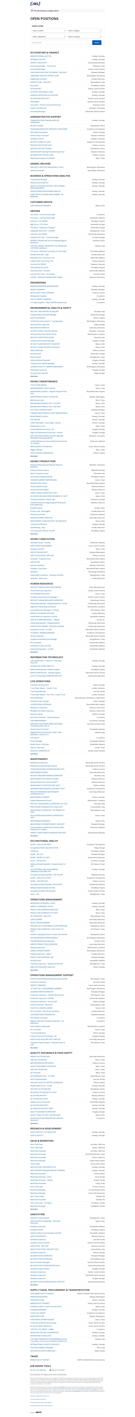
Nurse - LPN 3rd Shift (38, 861)
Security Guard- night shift (39, 324)
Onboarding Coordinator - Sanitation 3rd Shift (46, 575)
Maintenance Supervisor (39, 763)
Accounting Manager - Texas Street (43, 66)
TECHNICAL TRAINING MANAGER (42, 633)
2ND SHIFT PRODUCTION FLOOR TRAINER (45, 587)
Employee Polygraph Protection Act (39, 1396)
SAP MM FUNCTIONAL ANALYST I (42, 666)
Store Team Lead (36, 1144)
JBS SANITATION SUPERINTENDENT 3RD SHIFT (47, 1282)
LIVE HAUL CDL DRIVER (38, 234)
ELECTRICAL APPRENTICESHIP (41, 410)
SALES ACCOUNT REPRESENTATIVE (43, 1167)
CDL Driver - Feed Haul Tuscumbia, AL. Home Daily (48, 251)
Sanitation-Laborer (37, 139)
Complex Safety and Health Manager (43, 315)
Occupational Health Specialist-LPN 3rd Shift (46, 884)
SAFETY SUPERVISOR (37, 318)
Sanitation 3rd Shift (37, 549)
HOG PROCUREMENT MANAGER (41, 1348)
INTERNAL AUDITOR (37, 59)
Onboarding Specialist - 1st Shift (41, 649)
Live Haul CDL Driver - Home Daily (42, 274)
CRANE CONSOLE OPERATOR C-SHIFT (43, 493)
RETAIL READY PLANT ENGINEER (42, 293)
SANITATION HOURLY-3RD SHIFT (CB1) (44, 1249)
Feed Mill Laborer (36, 508)
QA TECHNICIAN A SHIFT (39, 1099)
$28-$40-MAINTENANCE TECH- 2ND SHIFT (45, 407)
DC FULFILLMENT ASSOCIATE (41, 1326)
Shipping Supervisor (37, 947)
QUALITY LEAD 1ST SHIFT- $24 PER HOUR (45, 1115)
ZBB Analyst (34, 102)
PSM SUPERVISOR (36, 350)
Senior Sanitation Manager (40, 1262)
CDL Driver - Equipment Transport (42, 228)
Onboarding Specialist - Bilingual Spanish (45, 623)
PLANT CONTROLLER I (38, 108)
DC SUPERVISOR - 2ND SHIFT (40, 916)
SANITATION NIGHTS (38, 1236)
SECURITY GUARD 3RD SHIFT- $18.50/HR (44, 344)
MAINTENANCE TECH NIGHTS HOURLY (44, 779)
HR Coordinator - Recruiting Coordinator (44, 1011)
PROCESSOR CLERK (37, 1300)
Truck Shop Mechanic (38, 691)
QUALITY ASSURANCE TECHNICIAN (43, 1066)
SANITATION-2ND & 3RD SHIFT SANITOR (45, 1039)
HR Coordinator (36, 643)
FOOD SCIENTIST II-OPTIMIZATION (43, 1132)
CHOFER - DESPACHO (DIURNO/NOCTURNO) (46, 277)
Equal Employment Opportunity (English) (41, 1402)
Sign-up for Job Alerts (57, 1370)
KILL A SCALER (35, 1030)
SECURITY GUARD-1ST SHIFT (40, 142)
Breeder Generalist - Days (39, 255)
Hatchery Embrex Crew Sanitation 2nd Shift (45, 1233)
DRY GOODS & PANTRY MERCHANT (43, 1351)
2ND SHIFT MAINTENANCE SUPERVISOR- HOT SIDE (48, 804)
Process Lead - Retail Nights (40, 511)
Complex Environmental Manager (42, 341)
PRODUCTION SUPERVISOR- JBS (41, 957)
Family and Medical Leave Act (38, 1399)
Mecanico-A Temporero (38, 708)
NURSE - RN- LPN (36, 854)
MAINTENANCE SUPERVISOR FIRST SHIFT (45, 785)
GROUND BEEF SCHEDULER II (40, 1336)
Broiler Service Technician (39, 135)
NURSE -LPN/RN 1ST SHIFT (40, 857)
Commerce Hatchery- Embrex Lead (42, 499)
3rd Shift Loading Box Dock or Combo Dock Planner (48, 934)
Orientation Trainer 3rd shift (40, 646)
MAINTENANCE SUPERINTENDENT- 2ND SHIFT (47, 824)
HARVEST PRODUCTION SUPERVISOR (43, 944)
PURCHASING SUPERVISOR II (40, 206)
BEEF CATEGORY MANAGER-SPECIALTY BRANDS (47, 1170)
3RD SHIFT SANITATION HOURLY (42, 337)
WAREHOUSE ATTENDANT (40, 1303)
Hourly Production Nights (39, 490)
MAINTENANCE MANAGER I (40, 821)
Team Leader (35, 1164)
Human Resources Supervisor (41, 591)
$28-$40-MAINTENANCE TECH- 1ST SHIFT (45, 403)
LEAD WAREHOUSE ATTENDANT (42, 1294)
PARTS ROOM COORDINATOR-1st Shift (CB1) (46, 807)
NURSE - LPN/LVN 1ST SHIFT (40, 878)
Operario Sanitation (37, 565)
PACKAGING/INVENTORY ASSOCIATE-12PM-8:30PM (48, 129)
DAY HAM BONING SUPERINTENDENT (44, 938)
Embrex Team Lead (37, 748)
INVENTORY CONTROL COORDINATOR (44, 1332)
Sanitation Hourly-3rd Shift (40, 1243)
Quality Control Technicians (40, 1102)
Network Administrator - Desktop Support (45, 673)
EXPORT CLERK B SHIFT (38, 63)
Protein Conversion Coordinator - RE (43, 1036)
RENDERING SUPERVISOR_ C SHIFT (42, 903)
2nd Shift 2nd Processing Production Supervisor (47, 152)
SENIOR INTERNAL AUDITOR (40, 56)
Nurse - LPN (34, 894)
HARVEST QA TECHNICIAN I (40, 1056)
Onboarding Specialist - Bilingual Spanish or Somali (48, 603)
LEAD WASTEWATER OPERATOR (41, 992)
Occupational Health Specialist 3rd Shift (44, 848)
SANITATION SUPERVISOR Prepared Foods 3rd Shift (49, 979)
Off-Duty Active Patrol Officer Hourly (43, 334)
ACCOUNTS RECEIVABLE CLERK (41, 92)
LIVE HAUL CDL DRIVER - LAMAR (42, 1329)
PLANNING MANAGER (38, 1310)
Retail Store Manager (38, 1161)
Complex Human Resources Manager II (44, 597)
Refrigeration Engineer (38, 296)
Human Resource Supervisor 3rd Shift (43, 616)
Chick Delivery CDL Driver (39, 267)
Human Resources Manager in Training (44, 610)
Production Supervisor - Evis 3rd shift (43, 1002)
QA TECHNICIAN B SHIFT (39, 1105)
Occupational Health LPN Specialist (42, 891)
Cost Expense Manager (38, 179)
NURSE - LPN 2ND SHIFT (39, 881)
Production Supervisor (38, 982)
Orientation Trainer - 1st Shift (41, 629)
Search (96, 43)
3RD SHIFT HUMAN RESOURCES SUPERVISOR (46, 600)
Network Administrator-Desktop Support (45, 669)
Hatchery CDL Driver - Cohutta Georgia (44, 237)
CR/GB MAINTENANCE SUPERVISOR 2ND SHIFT (47, 769)
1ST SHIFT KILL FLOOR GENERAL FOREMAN (45, 988)
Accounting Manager (37, 69)
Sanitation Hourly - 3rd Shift (40, 543)
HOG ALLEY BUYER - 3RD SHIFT (41, 1005)
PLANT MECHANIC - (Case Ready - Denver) (45, 423)
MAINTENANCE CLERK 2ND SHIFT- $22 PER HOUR (48, 521)
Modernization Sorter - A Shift (41, 1086)
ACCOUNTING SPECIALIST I (40, 98)
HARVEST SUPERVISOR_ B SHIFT (41, 906)
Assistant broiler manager (39, 701)
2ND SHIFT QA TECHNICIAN (40, 1089)
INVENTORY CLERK (37, 1316)
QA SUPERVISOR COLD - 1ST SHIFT (42, 1076)
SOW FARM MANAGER (38, 721)
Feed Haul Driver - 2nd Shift (40, 271)
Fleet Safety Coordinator (39, 132)
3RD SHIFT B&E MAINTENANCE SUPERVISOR (46, 776)
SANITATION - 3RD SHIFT (39, 1246)
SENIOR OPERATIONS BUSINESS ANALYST (45, 191)
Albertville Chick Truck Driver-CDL (42, 258)
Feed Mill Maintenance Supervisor (42, 941)
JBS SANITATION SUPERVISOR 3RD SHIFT (45, 1265)
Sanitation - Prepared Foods (40, 559)
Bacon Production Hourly (39, 473)
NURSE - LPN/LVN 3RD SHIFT (40, 844)
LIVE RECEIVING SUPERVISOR (40, 704)
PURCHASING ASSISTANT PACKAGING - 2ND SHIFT (48, 72)
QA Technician (35, 1073)
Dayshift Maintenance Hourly (40, 800)
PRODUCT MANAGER (38, 985)
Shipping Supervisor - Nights (40, 954)
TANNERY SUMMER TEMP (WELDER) (43, 480)
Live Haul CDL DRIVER (38, 264)
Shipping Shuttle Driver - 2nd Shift (42, 231)
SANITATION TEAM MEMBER (40, 546)
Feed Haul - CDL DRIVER (38, 221)
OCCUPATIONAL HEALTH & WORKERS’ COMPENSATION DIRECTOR (44, 870)
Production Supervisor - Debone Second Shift (46, 964)
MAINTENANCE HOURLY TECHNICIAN (44, 397)
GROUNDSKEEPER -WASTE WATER (42, 388)
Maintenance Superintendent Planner (43, 766)
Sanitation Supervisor (38, 1226)
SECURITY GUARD (36, 126)
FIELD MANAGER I (36, 698)
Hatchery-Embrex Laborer (39, 470)
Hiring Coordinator (37, 636)
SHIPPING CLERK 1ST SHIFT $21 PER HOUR (45, 1307)
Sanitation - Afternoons (38, 578)
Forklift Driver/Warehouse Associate (43, 1323)
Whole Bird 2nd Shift (37, 514)
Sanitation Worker (37, 1230)
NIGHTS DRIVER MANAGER (40, 923)
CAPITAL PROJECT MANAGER (40, 299)
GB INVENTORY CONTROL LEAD (42, 155)
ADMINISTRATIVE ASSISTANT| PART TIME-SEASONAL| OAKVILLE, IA (46, 733)
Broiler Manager (36, 741)
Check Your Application (38, 1370)
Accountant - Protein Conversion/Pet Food (45, 105)
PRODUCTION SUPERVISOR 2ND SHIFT (44, 910)
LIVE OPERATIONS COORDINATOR (42, 1015)
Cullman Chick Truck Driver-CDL (41, 261)
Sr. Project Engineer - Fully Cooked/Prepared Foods (48, 302)
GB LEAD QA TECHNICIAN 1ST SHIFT (43, 1092)
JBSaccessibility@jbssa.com (62, 1387)
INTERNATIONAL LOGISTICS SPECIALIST (45, 1344)
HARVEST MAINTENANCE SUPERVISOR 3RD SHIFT (48, 833)
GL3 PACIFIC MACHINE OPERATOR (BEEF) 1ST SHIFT (49, 496)
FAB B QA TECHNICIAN (38, 1060)
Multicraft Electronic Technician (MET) (44, 782)
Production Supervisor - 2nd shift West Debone (47, 995)
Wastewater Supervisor (38, 370)
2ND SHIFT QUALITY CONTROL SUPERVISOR (46, 1082)
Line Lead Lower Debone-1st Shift (42, 531)
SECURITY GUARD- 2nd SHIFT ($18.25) (43, 331)
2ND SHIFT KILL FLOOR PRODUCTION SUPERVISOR (48, 926)
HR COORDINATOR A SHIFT (40, 594)
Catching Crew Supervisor (39, 685)
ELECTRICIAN (35, 420)
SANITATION (35, 562)
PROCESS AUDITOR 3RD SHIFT (41, 145)
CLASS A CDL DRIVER (37, 1313)
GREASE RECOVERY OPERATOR (41, 518)
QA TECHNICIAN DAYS (38, 1095)
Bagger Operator (36, 450)
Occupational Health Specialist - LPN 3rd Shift (46, 875)
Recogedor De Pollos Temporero (42, 711)
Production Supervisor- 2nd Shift (42, 998)
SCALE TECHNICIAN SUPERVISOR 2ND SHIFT (46, 676)
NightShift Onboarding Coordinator (43, 607)
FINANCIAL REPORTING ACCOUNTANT (44, 95)
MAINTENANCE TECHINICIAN (41, 446)
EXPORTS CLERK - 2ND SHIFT (40, 82)
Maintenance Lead (37, 400)
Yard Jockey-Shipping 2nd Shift (41, 477)
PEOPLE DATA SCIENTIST (39, 183)
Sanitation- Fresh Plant (38, 568)
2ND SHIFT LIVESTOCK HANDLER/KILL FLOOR (46, 167)
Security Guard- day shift (39, 373)
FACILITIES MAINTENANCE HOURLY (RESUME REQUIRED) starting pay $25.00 (46, 437)
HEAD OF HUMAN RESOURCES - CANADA (45, 620)
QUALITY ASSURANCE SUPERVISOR (43, 1112)
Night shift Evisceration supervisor (42, 967)
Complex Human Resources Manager (43, 639)
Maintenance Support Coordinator (42, 158)
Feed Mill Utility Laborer (38, 483)
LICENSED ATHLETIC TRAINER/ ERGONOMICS (46, 367)
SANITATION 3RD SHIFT (39, 552)
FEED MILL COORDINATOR (40, 751)
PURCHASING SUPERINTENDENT (42, 1320)
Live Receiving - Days (37, 527)
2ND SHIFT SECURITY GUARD (40, 148)
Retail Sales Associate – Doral (40, 1177)
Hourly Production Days (38, 486)
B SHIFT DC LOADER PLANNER (41, 1008)
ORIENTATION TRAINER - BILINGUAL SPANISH (47, 626)
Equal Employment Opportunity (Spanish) (41, 1405)
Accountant (34, 85)
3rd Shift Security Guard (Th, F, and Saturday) (46, 321)
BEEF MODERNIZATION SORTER (42, 1063)
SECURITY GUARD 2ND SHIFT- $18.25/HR (45, 347)
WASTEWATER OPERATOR (39, 328)
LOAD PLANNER (36, 919)
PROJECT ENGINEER (37, 289)
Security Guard (35, 354)
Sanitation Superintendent (39, 1218)
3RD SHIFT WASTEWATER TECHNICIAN (44, 311)
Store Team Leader (37, 1196)
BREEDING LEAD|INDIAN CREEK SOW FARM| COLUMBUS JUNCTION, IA (46, 725)
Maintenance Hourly (37, 426)
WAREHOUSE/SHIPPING (38, 1297)
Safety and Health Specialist (40, 360)
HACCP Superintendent (38, 1079)
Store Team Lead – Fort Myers (41, 1203)
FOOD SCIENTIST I (37, 1135)
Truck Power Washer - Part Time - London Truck (47, 695)
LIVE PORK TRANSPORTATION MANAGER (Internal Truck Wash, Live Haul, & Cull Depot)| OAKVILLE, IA (48, 1340)
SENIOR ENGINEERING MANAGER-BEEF (44, 286)
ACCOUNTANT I (36, 89)
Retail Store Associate (38, 1151)
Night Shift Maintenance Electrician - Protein (46, 433)
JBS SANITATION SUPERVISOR (41, 1256)
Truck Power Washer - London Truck (43, 688)
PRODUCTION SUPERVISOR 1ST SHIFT (44, 913)
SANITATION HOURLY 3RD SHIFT (42, 555)
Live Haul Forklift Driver (38, 524)
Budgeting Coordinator (38, 79)
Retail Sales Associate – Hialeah (41, 1180)
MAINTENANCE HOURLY (39, 416)
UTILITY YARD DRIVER (38, 385)
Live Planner (34, 738)
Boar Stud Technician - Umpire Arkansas (44, 717)
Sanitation (34, 572)
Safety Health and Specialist (40, 1026)
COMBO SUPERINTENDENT (40, 951)
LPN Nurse (34, 851)
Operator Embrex (36, 714)
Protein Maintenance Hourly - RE (42, 429)
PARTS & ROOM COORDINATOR (41, 453)
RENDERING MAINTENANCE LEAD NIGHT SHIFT (47, 789)
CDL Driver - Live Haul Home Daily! (42, 215)
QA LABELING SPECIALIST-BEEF (41, 1108)
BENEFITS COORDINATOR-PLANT (42, 613)
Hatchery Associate (37, 170)
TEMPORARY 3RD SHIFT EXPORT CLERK (44, 76)
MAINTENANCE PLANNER (39, 797)
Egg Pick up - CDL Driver (39, 224)
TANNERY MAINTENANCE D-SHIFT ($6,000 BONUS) (48, 413)
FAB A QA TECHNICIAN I (39, 1069)
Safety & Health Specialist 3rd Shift (42, 888)
